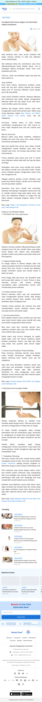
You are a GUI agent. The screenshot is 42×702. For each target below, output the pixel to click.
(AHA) (21, 116)
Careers (24, 638)
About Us (9, 638)
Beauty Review (27, 640)
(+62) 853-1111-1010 (24, 665)
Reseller (19, 640)
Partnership (32, 638)
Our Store (12, 640)
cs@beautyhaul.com (24, 655)
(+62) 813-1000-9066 (26, 652)
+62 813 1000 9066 (11, 624)
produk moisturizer (8, 463)
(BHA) (37, 113)
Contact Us (17, 638)
